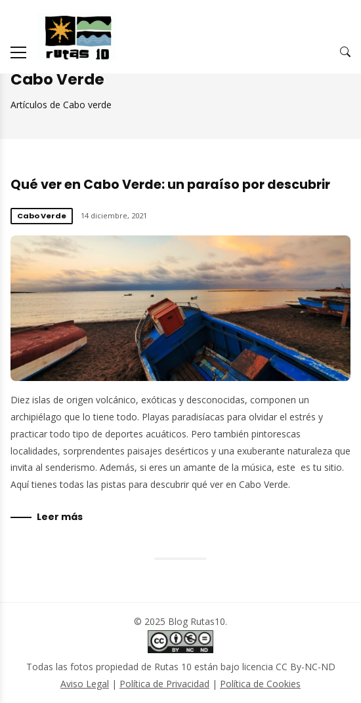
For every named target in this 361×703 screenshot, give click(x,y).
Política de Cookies (260, 683)
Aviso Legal (84, 683)
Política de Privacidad (164, 683)
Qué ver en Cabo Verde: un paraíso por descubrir (170, 184)
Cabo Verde (41, 216)
